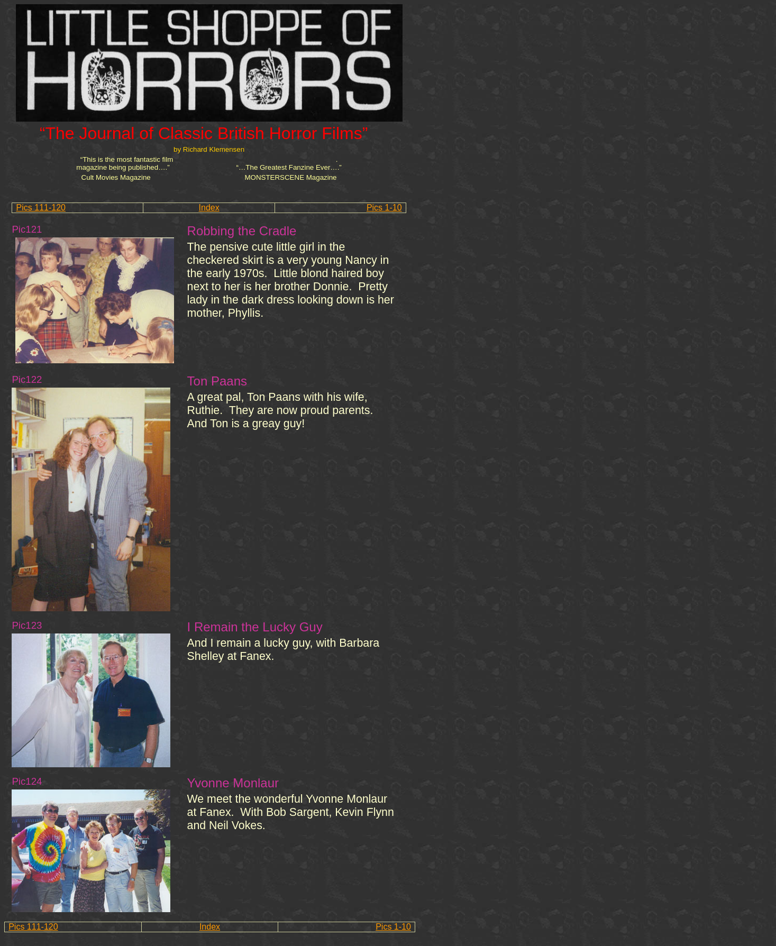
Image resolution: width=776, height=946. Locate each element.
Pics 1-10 (384, 207)
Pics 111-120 (41, 207)
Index (209, 207)
